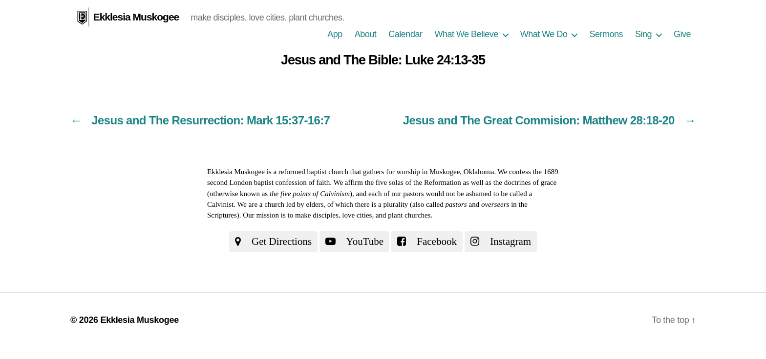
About (366, 34)
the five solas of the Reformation (413, 182)
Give (682, 34)
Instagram (500, 241)
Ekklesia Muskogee (136, 17)
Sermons (606, 34)
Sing (643, 34)
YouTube (354, 241)
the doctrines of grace (525, 182)
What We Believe (466, 34)
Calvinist (220, 204)
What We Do (544, 34)
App (334, 34)
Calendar (405, 34)
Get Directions (273, 241)
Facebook (427, 241)
